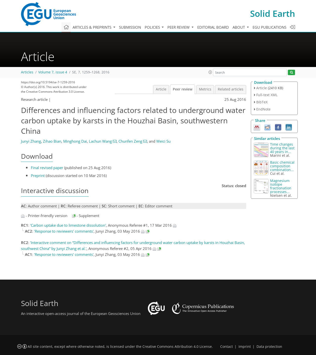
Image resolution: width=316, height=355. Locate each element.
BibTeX (262, 102)
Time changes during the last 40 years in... (282, 148)
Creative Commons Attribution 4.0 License (177, 346)
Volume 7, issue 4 (52, 72)
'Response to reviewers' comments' (64, 231)
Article (161, 89)
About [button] (239, 27)
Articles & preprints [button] (92, 27)
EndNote (263, 109)
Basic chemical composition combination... (282, 166)
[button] (210, 72)
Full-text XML (266, 94)
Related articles (230, 89)
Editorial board (213, 27)
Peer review (182, 89)
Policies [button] (153, 27)
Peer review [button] (179, 27)
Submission (130, 27)
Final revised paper (47, 167)
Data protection (269, 346)
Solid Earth (272, 13)
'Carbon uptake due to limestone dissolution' (68, 225)
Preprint (38, 175)
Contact (226, 346)
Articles (27, 72)
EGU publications (269, 27)
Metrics (205, 89)
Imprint (244, 346)
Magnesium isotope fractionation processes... (280, 186)
